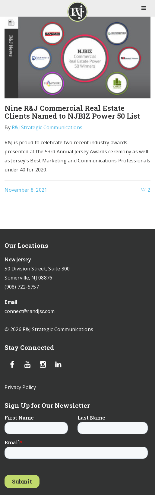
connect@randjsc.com (30, 311)
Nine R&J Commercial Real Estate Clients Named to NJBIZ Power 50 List (72, 112)
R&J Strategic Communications (47, 127)
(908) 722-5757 (22, 286)
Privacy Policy (20, 387)
